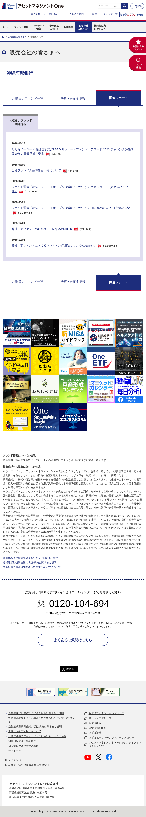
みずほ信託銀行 (97, 727)
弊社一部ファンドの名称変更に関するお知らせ (42, 229)
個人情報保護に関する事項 (23, 746)
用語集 (93, 14)
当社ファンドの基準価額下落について (36, 170)
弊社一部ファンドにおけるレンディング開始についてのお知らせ (54, 245)
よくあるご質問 (75, 14)
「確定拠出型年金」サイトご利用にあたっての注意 (37, 736)
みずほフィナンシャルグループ (106, 713)
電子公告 (35, 14)
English (137, 6)
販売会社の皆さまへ (17, 36)
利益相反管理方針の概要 (22, 741)
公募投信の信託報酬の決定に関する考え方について (32, 567)
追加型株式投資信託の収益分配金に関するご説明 (30, 557)
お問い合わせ (53, 14)
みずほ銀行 (95, 723)
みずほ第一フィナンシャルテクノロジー (111, 737)
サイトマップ (110, 14)
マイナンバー (15, 760)
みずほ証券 (95, 732)
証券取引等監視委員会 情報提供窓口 (28, 765)
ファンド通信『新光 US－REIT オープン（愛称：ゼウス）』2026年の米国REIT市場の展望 (71, 207)
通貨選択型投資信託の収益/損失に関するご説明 (30, 562)
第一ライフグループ (100, 718)
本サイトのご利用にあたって (24, 731)
